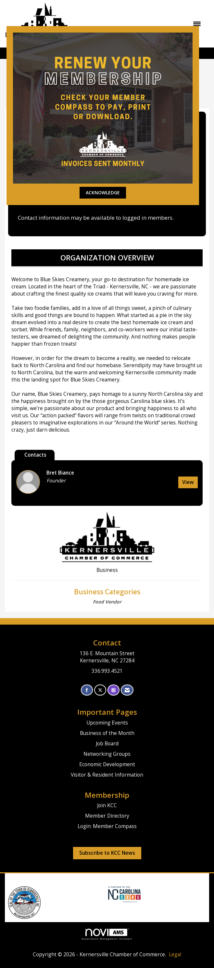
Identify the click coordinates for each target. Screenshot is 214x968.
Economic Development (107, 764)
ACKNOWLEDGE (103, 192)
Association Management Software (107, 934)
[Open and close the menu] (146, 23)
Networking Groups (107, 754)
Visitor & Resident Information (107, 774)
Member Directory (107, 815)
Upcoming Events (107, 722)
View (188, 482)
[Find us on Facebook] (87, 690)
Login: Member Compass (107, 826)
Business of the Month (107, 733)
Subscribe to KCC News (107, 853)
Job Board (107, 743)
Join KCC (107, 805)
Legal (175, 954)
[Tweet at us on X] (100, 690)
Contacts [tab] (35, 454)
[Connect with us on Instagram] (113, 690)
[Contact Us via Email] (127, 690)
